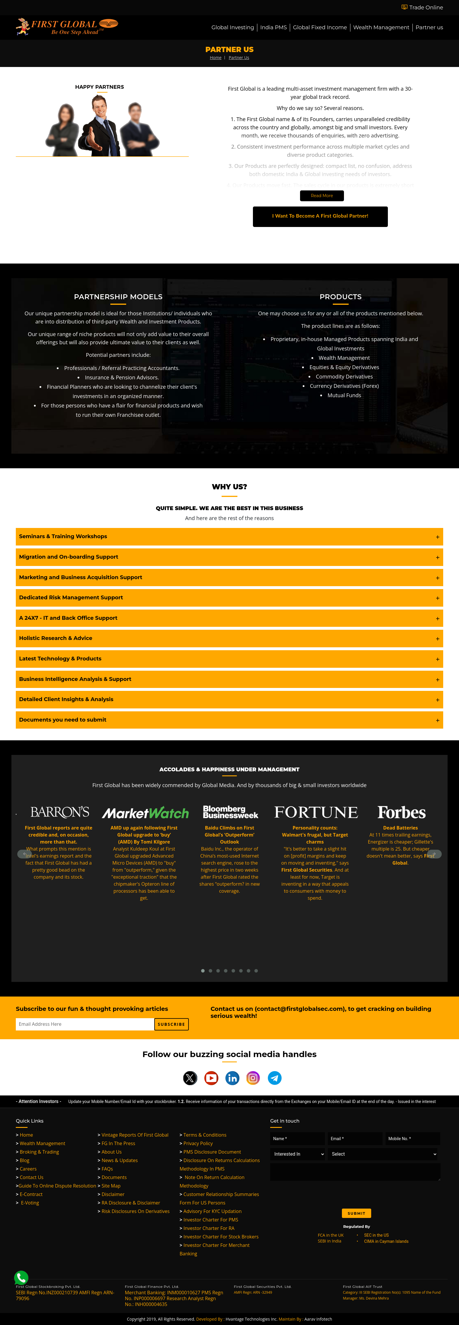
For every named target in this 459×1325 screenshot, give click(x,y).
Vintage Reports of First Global (133, 1135)
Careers (26, 1169)
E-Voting (27, 1203)
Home (24, 1135)
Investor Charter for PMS (208, 1219)
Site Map (109, 1186)
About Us (110, 1152)
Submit (357, 1213)
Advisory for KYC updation (210, 1211)
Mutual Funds (344, 395)
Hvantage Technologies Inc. (252, 1319)
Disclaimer (111, 1194)
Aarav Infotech (318, 1319)
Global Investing (232, 27)
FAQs (105, 1169)
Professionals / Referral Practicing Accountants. (121, 367)
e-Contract (29, 1194)
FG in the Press (116, 1143)
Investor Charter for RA (206, 1228)
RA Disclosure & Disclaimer (129, 1203)
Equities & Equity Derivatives (344, 367)
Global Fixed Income (320, 27)
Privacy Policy (196, 1143)
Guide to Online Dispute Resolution (56, 1186)
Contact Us (29, 1177)
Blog (22, 1160)
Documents (112, 1177)
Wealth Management (381, 27)
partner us (239, 57)
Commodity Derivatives (344, 376)
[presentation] (319, 1194)
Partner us (429, 27)
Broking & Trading (37, 1152)
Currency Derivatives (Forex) (344, 385)
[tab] (229, 536)
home (216, 57)
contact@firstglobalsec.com (300, 1008)
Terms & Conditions (202, 1135)
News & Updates (118, 1160)
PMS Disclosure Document (210, 1152)
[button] (229, 536)
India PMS (273, 27)
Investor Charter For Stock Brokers (218, 1236)
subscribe (171, 1024)
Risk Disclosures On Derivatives (134, 1211)
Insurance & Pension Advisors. (122, 377)
